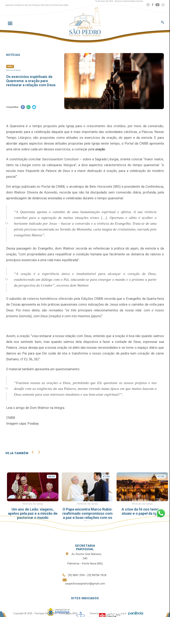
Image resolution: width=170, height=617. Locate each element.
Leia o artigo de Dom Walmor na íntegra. (35, 408)
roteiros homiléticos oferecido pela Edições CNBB (65, 299)
